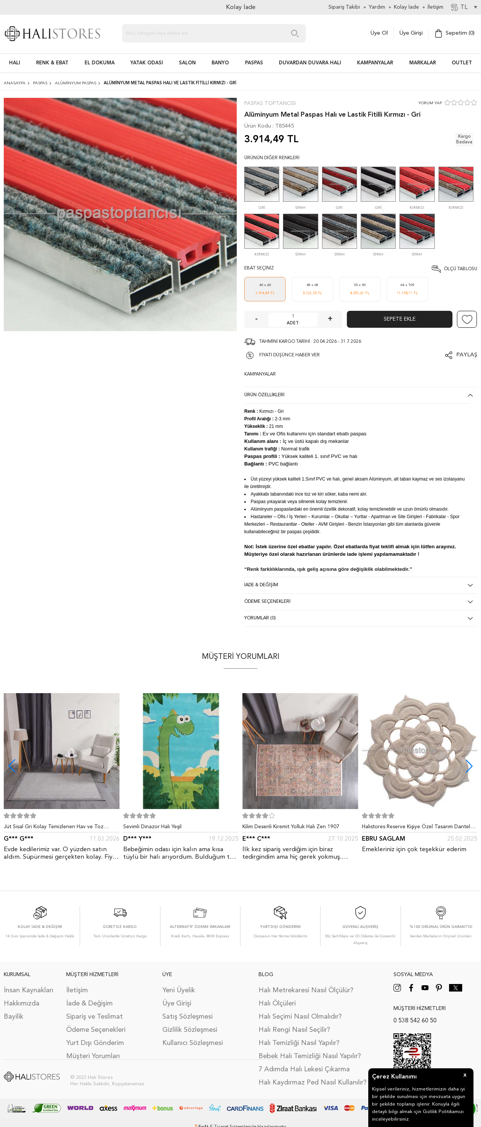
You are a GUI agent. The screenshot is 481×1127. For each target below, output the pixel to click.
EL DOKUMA (100, 63)
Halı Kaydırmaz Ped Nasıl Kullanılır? (312, 1082)
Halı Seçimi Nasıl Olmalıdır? (300, 1016)
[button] (469, 766)
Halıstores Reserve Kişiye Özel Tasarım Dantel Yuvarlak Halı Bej (416, 828)
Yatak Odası (146, 63)
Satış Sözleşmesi (187, 1016)
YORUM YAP (430, 103)
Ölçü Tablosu (460, 269)
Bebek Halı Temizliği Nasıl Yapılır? (310, 1056)
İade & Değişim (89, 1003)
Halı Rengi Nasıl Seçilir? (294, 1030)
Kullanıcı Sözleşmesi (192, 1043)
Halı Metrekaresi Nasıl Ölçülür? (306, 990)
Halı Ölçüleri (277, 1003)
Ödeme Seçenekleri (96, 1030)
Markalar (422, 63)
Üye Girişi (411, 33)
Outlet (462, 63)
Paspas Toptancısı (270, 103)
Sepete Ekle (400, 319)
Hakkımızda (21, 1003)
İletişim (77, 990)
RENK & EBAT (52, 63)
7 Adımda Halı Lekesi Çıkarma (304, 1069)
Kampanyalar (375, 63)
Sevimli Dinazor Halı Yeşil (152, 826)
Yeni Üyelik (178, 990)
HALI (14, 63)
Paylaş (466, 355)
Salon (187, 63)
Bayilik (13, 1016)
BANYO (220, 63)
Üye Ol (379, 33)
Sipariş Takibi (344, 7)
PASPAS (254, 63)
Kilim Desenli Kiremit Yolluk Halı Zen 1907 (290, 826)
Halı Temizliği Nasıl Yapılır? (299, 1043)
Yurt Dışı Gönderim (95, 1043)
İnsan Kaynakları (28, 990)
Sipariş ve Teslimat (94, 1016)
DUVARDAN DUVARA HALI (310, 63)
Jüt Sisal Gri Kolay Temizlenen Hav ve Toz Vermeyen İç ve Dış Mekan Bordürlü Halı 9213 (58, 828)
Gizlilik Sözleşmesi (189, 1030)
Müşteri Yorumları (93, 1056)
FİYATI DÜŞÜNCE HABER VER (289, 355)
